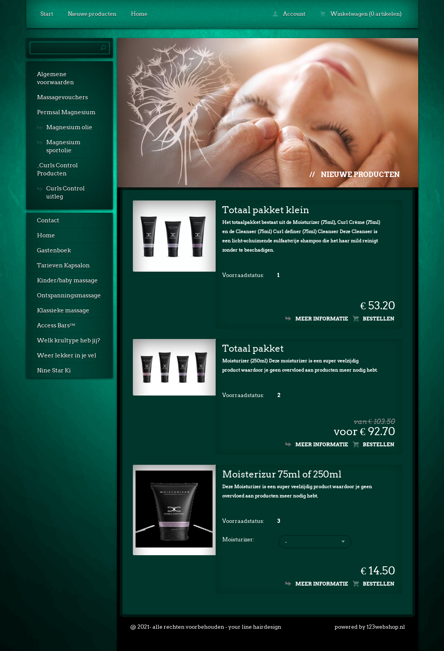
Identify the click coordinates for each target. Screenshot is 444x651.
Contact (48, 220)
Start (46, 14)
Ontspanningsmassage (69, 295)
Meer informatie (321, 319)
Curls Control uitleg (65, 192)
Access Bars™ (56, 325)
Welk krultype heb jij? (68, 340)
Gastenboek (54, 250)
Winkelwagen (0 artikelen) (361, 14)
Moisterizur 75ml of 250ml (282, 474)
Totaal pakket (253, 348)
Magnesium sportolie (63, 146)
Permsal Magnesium (66, 112)
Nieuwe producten (92, 14)
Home (139, 14)
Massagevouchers (62, 97)
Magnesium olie (69, 127)
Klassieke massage (63, 310)
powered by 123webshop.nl (370, 627)
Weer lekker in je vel (66, 355)
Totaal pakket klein (265, 209)
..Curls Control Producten (57, 169)
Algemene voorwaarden (55, 78)
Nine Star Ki (54, 370)
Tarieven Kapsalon (63, 265)
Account (289, 14)
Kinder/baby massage (67, 280)
